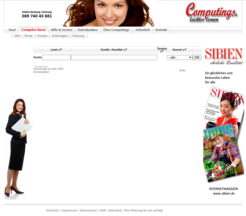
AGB (103, 210)
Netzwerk (115, 210)
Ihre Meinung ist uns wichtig (144, 210)
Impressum (69, 210)
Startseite (52, 210)
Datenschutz (88, 210)
